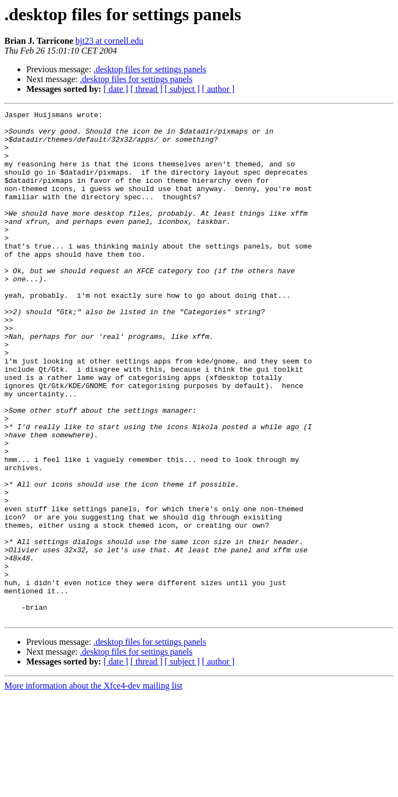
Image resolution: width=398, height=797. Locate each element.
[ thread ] (146, 89)
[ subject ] (182, 89)
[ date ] (115, 89)
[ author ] (218, 89)
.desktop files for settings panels (150, 69)
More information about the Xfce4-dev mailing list (93, 787)
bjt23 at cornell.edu (109, 40)
